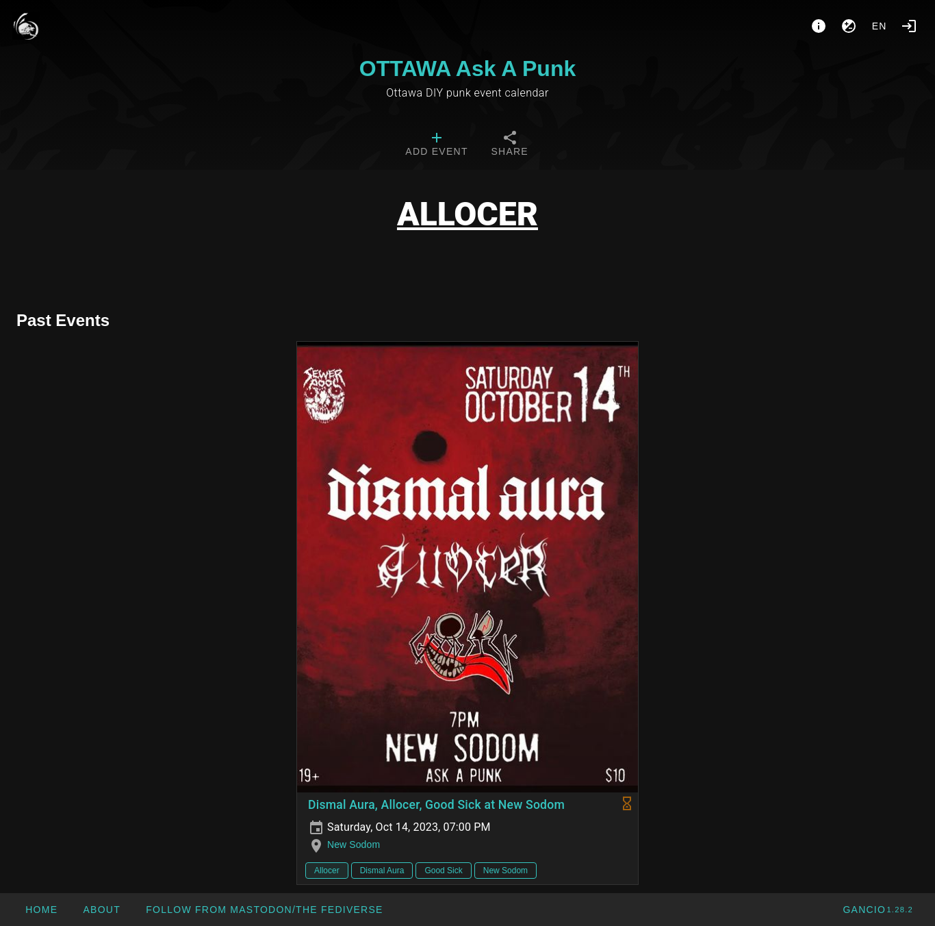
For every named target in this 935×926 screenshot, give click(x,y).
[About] (819, 26)
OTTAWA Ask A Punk (467, 68)
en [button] (879, 26)
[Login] (909, 26)
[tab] (436, 145)
